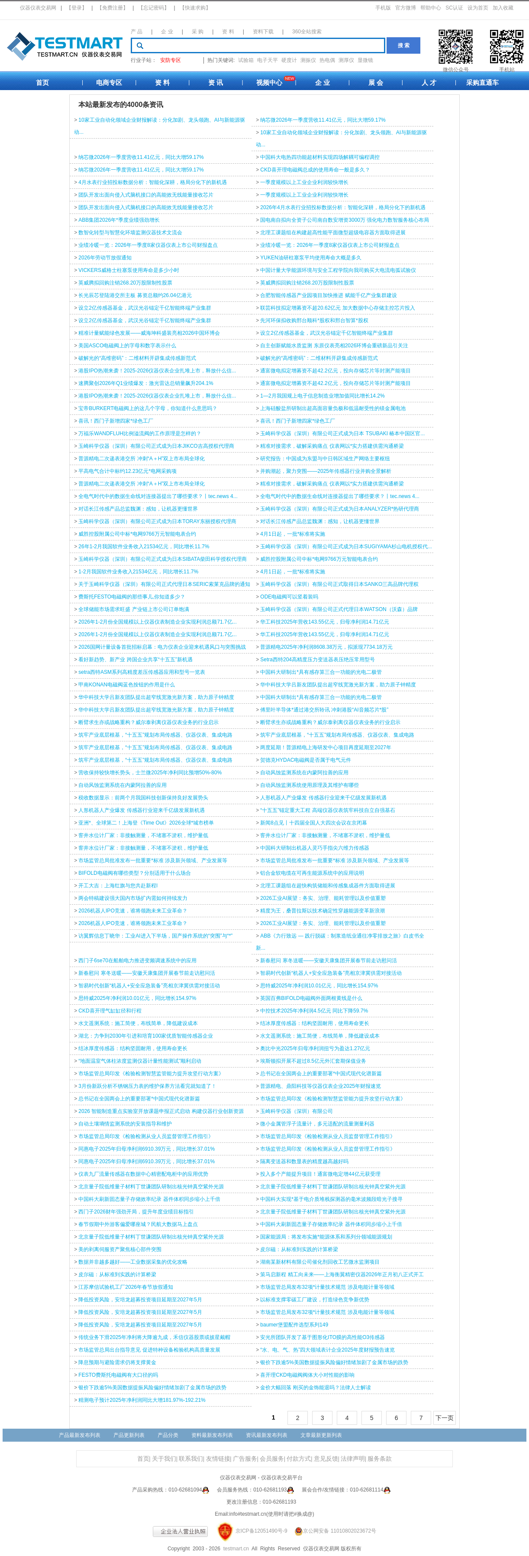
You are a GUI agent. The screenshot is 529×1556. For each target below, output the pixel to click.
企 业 (167, 32)
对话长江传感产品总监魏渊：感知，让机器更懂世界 (138, 509)
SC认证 (454, 8)
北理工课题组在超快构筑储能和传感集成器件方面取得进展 (327, 886)
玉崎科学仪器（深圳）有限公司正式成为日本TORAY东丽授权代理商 (157, 521)
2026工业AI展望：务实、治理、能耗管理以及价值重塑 (323, 898)
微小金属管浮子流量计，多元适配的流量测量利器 (317, 1124)
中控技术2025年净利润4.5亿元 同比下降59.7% (314, 1011)
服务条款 (380, 1459)
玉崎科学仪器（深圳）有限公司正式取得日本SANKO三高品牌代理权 (339, 584)
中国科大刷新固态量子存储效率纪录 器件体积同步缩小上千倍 (149, 1199)
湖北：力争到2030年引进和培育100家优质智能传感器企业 (145, 1036)
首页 (42, 82)
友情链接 (218, 1459)
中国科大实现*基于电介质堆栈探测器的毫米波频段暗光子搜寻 (331, 1199)
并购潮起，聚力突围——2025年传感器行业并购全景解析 (325, 471)
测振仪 (308, 60)
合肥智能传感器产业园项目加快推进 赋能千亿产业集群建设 (328, 295)
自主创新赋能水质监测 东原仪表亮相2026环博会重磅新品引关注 (334, 346)
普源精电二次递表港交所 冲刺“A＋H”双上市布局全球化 (141, 459)
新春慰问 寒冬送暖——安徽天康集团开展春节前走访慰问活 (328, 961)
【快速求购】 (195, 8)
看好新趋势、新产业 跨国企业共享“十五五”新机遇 (135, 660)
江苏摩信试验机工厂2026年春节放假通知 (125, 1287)
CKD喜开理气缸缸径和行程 (109, 1011)
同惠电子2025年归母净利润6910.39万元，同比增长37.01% (146, 1149)
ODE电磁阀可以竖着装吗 (289, 597)
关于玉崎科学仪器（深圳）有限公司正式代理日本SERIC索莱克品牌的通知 (164, 584)
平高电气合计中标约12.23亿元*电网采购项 (127, 471)
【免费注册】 (112, 8)
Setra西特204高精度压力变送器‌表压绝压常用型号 (317, 660)
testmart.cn (236, 1549)
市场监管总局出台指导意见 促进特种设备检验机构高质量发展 (149, 1350)
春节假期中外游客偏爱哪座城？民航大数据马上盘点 (138, 1224)
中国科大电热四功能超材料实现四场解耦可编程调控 (320, 157)
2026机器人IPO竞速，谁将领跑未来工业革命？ (132, 911)
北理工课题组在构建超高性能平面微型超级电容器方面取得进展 (333, 233)
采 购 (197, 32)
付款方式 (299, 1459)
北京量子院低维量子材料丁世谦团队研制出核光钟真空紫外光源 (151, 1187)
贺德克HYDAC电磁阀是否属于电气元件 (305, 760)
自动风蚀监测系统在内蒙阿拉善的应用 (304, 773)
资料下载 (263, 32)
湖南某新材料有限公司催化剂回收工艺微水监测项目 (320, 1262)
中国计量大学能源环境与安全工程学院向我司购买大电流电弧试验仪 (338, 270)
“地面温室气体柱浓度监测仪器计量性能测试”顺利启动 (139, 1061)
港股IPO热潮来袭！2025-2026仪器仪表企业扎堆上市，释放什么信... (157, 371)
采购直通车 (482, 82)
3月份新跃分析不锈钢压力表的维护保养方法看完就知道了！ (147, 1086)
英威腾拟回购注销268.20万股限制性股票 (125, 283)
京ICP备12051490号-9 (261, 1531)
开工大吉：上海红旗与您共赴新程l (118, 886)
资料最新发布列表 (212, 1435)
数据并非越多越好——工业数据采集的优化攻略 (132, 1262)
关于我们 (164, 1459)
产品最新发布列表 (79, 1435)
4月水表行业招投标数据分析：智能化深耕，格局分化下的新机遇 (152, 182)
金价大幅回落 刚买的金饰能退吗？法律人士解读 (315, 1388)
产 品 (136, 32)
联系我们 (191, 1459)
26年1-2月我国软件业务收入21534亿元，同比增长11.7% (143, 546)
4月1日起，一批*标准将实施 (292, 534)
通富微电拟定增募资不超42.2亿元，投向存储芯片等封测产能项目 (335, 371)
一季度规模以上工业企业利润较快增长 (304, 182)
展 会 (375, 82)
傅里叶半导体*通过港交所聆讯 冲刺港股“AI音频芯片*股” (324, 710)
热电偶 (327, 60)
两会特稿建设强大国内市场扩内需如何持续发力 (132, 898)
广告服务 (245, 1459)
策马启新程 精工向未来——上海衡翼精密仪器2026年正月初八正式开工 (342, 1274)
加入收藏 (503, 8)
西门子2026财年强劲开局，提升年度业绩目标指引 (136, 1212)
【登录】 (76, 8)
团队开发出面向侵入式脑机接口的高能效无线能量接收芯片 (145, 195)
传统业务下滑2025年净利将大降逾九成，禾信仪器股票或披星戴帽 (154, 1337)
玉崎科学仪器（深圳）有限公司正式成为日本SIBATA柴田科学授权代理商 (162, 559)
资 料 (228, 32)
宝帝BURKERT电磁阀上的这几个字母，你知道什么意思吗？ (147, 408)
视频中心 (269, 82)
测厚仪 (346, 60)
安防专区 (170, 60)
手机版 (383, 8)
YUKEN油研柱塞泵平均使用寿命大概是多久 (310, 258)
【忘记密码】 (153, 8)
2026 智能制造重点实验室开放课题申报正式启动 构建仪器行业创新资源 (160, 1111)
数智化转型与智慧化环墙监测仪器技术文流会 (130, 233)
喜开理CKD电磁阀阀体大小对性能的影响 (307, 1375)
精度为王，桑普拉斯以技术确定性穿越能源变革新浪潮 (322, 911)
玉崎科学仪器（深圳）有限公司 (296, 1111)
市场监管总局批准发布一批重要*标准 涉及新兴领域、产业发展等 (152, 860)
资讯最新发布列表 (266, 1435)
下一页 (444, 1417)
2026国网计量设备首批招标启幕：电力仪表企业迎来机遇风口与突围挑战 (162, 647)
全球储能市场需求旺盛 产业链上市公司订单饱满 (133, 609)
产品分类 (168, 1435)
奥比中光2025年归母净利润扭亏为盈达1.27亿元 (315, 1048)
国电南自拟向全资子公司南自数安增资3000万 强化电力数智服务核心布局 (344, 220)
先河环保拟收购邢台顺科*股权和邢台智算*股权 (314, 320)
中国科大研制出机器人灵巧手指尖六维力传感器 (314, 848)
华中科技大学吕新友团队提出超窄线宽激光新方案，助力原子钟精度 (338, 685)
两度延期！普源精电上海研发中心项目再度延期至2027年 (325, 747)
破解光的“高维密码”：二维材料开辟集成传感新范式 (137, 358)
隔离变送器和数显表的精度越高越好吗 (304, 1161)
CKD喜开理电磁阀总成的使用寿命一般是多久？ (315, 170)
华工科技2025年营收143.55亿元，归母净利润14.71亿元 (324, 622)
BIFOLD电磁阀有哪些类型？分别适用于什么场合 (134, 873)
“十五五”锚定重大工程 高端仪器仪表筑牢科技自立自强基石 (327, 810)
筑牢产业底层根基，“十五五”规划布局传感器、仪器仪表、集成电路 (155, 735)
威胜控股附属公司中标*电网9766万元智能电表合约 (137, 534)
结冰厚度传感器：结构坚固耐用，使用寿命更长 (314, 1023)
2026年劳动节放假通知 (105, 258)
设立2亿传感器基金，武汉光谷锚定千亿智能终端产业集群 (144, 308)
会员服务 (272, 1459)
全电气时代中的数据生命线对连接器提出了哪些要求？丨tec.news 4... (157, 496)
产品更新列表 (129, 1435)
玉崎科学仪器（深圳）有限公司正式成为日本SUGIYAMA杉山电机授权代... (346, 546)
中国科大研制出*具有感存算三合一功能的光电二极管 (321, 672)
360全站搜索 (307, 32)
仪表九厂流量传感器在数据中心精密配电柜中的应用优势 (143, 1174)
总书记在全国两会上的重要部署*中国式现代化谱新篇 (321, 1074)
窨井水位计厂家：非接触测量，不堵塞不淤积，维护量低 (143, 835)
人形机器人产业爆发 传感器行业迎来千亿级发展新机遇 (323, 798)
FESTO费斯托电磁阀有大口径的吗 (118, 1375)
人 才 (429, 82)
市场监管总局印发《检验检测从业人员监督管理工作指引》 (145, 1136)
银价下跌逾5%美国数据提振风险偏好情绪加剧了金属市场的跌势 (334, 1362)
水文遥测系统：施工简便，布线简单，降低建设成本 (138, 1023)
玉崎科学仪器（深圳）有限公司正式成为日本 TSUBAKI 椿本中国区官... (342, 433)
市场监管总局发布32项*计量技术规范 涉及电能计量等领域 (327, 1287)
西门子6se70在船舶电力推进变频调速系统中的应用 (137, 961)
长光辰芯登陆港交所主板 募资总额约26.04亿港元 (134, 295)
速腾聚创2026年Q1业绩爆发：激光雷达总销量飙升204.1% (145, 383)
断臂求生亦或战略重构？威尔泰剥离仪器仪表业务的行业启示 (148, 722)
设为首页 (478, 8)
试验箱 (246, 60)
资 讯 (215, 82)
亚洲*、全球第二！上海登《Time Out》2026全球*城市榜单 (146, 823)
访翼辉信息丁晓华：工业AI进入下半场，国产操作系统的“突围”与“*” (155, 936)
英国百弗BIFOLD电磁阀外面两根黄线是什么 (311, 998)
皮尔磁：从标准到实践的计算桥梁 (299, 1249)
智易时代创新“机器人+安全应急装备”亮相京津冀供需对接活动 (331, 973)
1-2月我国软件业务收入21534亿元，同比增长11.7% (138, 572)
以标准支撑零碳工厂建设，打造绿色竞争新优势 (314, 1300)
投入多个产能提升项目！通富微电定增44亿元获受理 (320, 1174)
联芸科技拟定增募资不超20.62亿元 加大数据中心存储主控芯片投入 (337, 308)
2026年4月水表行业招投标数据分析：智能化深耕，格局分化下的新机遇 (342, 207)
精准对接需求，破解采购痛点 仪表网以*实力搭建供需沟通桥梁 (332, 446)
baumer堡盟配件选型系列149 (294, 1325)
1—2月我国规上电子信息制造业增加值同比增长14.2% (322, 396)
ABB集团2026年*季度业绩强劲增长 (118, 220)
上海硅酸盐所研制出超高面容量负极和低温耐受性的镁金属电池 (333, 408)
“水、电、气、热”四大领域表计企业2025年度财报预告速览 (327, 1350)
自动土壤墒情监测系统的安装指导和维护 (125, 1124)
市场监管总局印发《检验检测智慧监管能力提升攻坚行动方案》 (151, 1074)
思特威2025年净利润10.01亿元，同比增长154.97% (319, 986)
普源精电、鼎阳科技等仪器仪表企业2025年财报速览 (320, 1086)
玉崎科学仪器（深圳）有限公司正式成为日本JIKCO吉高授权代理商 (156, 446)
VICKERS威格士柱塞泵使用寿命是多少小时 (128, 270)
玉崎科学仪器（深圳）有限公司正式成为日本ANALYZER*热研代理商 (339, 509)
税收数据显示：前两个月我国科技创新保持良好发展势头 (143, 798)
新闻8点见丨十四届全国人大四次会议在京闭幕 (313, 823)
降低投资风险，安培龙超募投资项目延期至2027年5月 (140, 1300)
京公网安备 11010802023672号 (332, 1531)
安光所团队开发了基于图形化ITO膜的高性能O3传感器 (322, 1337)
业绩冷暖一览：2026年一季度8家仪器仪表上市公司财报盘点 (147, 245)
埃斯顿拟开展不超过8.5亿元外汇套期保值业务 (313, 1061)
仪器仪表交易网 (38, 8)
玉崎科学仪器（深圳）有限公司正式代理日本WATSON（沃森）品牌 (338, 609)
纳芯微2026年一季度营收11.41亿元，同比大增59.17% (322, 120)
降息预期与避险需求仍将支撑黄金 (117, 1362)
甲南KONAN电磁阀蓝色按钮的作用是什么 (126, 685)
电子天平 (267, 60)
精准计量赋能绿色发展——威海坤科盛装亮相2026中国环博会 (149, 333)
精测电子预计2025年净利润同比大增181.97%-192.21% (141, 1400)
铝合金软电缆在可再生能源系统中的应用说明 (312, 873)
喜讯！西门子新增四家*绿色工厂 (115, 421)
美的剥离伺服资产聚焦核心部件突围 (119, 1249)
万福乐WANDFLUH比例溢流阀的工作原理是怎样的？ (139, 433)
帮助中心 (430, 8)
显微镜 (365, 60)
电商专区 (109, 82)
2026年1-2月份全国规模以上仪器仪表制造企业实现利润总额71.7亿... (157, 622)
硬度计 (289, 60)
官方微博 (405, 8)
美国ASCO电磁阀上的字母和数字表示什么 (127, 346)
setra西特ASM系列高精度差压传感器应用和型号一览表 (141, 672)
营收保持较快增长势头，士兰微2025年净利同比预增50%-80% (150, 773)
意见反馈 (326, 1459)
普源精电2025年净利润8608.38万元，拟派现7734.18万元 (326, 647)
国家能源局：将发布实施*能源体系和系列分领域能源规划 (326, 1237)
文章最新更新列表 (321, 1435)
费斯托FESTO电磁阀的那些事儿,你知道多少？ (131, 597)
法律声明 (353, 1459)
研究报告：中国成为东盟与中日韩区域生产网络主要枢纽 (325, 459)
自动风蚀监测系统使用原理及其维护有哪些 (309, 785)
